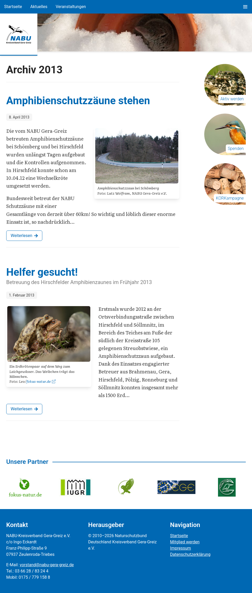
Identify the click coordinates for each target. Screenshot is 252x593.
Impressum (180, 548)
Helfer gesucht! (42, 272)
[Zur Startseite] (18, 34)
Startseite (13, 6)
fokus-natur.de (41, 381)
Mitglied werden (184, 541)
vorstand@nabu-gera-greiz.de (47, 564)
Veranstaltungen (71, 6)
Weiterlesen (24, 235)
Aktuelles (38, 6)
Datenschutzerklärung (190, 554)
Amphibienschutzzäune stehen (78, 101)
